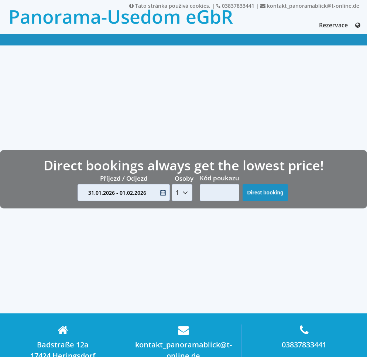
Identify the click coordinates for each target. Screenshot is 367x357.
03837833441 (235, 5)
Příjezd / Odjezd (124, 178)
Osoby (184, 178)
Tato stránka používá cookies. (169, 5)
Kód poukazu (219, 178)
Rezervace (333, 25)
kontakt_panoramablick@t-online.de (309, 5)
